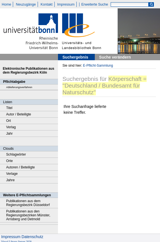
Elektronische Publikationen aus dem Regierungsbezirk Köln (28, 70)
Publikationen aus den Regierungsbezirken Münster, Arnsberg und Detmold (28, 215)
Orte (9, 161)
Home (6, 4)
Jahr (9, 133)
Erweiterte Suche (94, 4)
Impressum (65, 4)
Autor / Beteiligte (18, 114)
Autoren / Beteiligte (20, 167)
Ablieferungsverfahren (19, 87)
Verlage (12, 174)
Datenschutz (32, 236)
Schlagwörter (16, 154)
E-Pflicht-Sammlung (98, 65)
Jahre (10, 180)
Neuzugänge (26, 4)
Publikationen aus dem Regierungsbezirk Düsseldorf (28, 203)
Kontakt (47, 4)
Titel (9, 108)
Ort (8, 121)
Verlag (11, 127)
